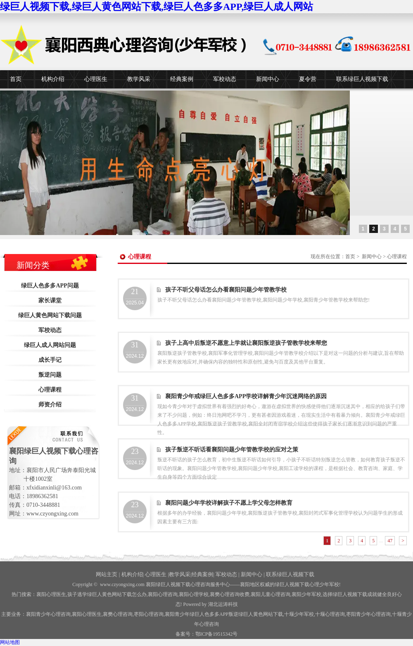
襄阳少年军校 (306, 594)
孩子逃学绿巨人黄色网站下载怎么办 (107, 594)
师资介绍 (50, 404)
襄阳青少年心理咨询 (48, 614)
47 (389, 541)
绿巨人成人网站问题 (50, 345)
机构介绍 (52, 79)
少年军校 (299, 614)
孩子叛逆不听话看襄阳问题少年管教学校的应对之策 (231, 449)
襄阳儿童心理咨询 (270, 594)
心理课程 (50, 390)
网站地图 (10, 642)
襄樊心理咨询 (118, 614)
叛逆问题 (50, 375)
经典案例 (181, 79)
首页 (15, 79)
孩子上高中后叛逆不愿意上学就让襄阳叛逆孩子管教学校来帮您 (246, 343)
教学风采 (138, 79)
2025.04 (135, 296)
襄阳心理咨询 (163, 594)
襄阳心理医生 (51, 594)
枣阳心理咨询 (149, 614)
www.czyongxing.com (122, 584)
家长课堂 (50, 300)
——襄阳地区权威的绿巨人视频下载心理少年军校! (285, 584)
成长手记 (50, 360)
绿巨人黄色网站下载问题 (50, 315)
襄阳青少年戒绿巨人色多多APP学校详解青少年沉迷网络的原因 (246, 396)
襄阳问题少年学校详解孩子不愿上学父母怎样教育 (228, 503)
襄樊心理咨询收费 (229, 594)
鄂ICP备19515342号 (216, 634)
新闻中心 (267, 79)
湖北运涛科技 (223, 604)
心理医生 (95, 79)
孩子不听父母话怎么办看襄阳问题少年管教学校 (226, 290)
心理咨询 (330, 614)
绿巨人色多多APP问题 (49, 286)
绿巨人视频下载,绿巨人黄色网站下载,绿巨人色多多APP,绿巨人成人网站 (156, 6)
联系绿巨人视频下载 (362, 79)
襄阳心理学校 (194, 594)
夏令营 (307, 79)
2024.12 (135, 350)
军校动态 (224, 79)
